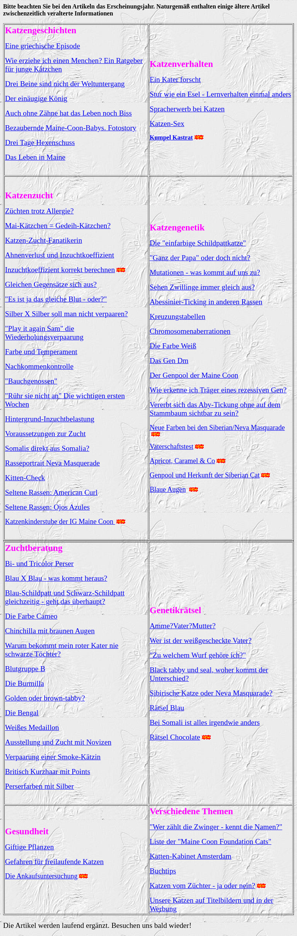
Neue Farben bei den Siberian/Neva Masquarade (217, 427)
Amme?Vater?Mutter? (182, 626)
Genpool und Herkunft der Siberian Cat (204, 475)
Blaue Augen (168, 489)
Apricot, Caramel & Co (182, 461)
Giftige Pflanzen (29, 847)
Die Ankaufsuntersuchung (41, 876)
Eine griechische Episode (42, 46)
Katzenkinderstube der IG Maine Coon (60, 521)
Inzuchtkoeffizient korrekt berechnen (60, 270)
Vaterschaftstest (171, 446)
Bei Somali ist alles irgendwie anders (205, 722)
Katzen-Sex (167, 123)
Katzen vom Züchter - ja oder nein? (202, 885)
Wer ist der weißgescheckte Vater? (200, 640)
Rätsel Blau (167, 708)
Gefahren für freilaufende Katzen (54, 862)
